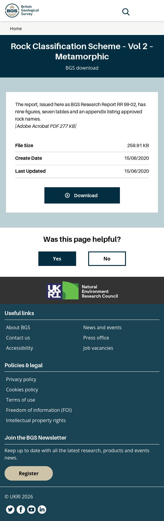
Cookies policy (22, 389)
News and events (102, 327)
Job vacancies (98, 348)
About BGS (18, 327)
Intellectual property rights (36, 420)
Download (86, 195)
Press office (96, 337)
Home (16, 28)
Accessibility (19, 348)
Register (29, 473)
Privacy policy (21, 379)
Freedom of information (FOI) (39, 410)
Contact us (18, 337)
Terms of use (20, 399)
